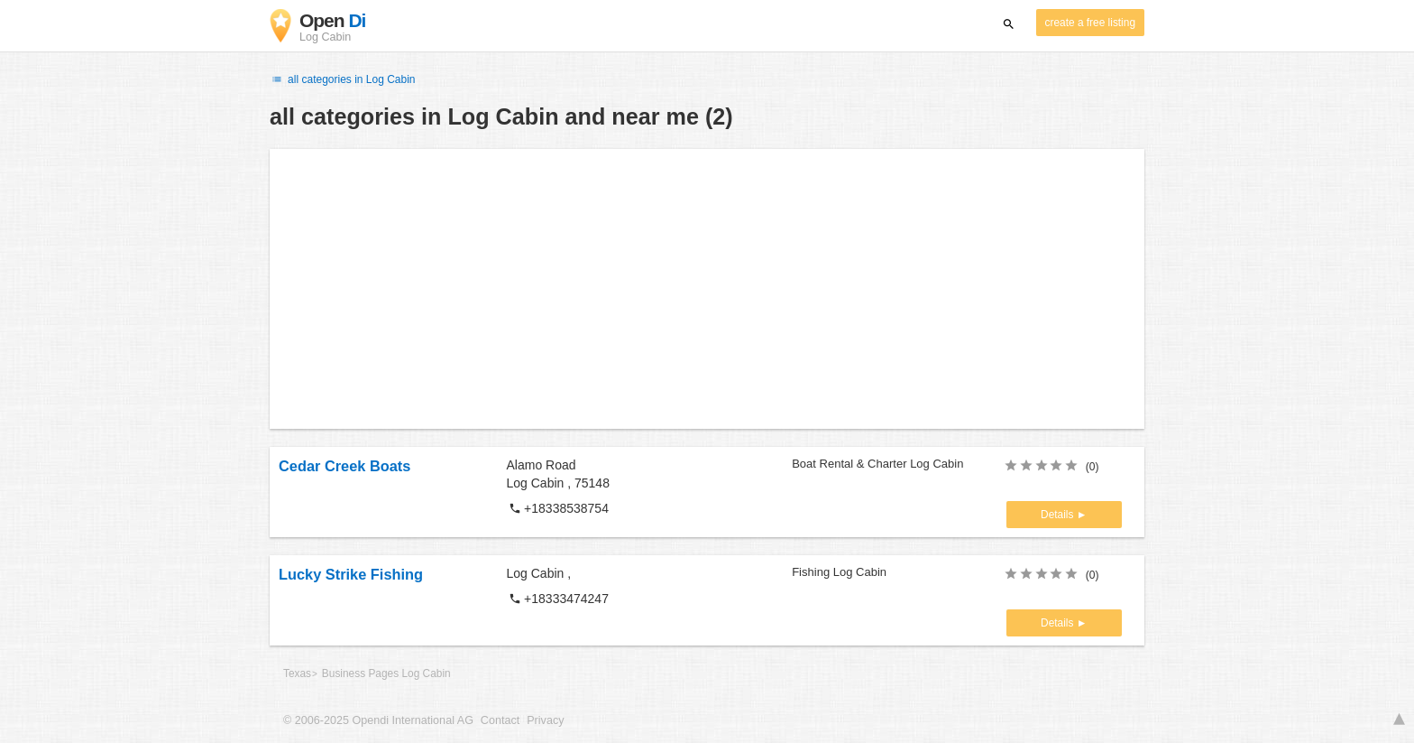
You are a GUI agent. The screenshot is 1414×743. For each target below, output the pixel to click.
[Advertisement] (707, 289)
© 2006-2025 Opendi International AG (378, 720)
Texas (297, 673)
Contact (500, 720)
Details (1059, 514)
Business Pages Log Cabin (386, 673)
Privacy (545, 720)
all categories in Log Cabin (343, 79)
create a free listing (1090, 22)
